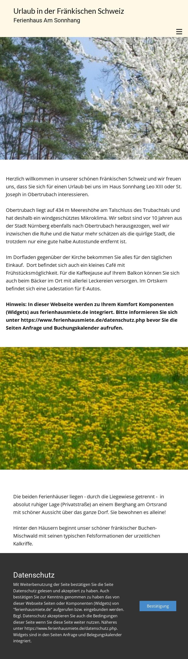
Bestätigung (158, 606)
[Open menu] (179, 32)
